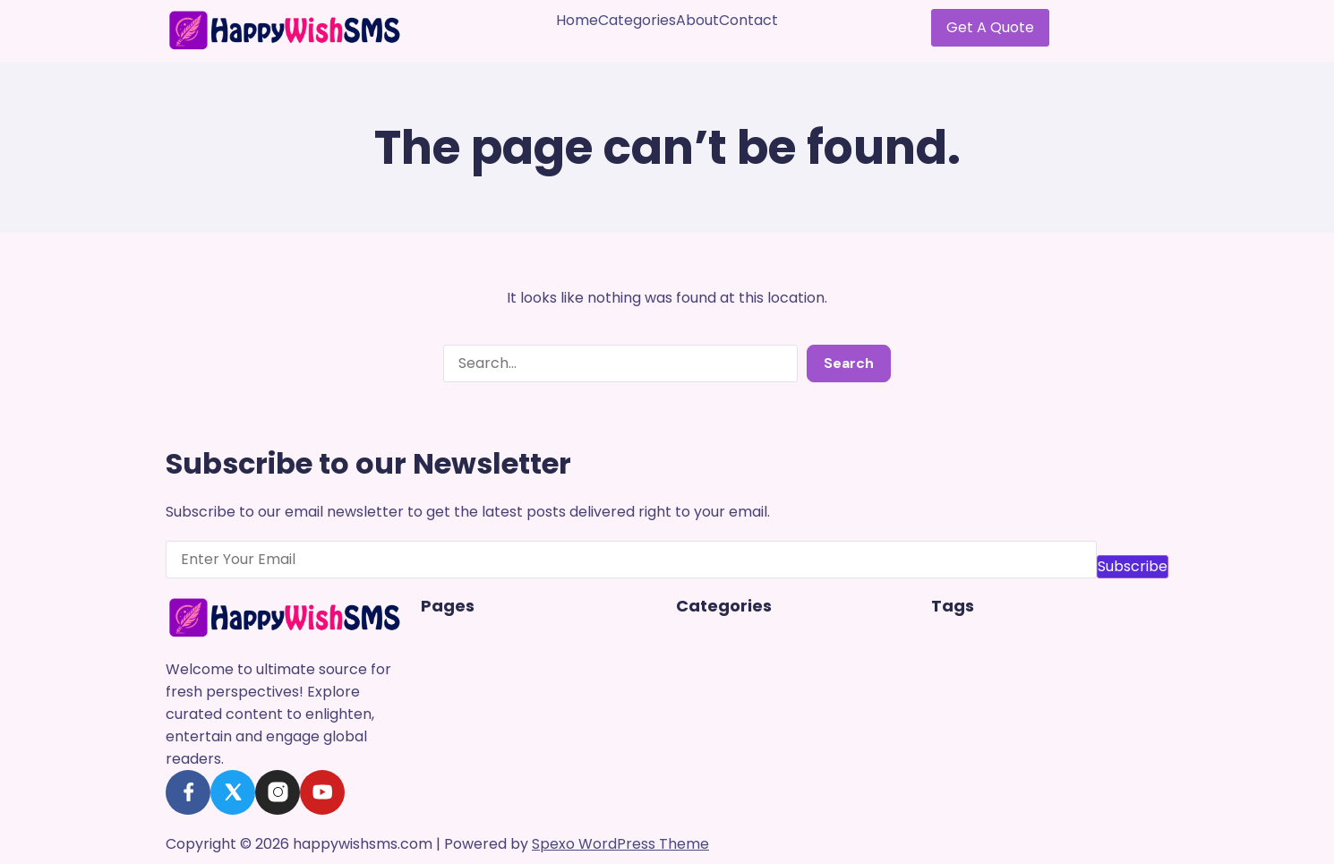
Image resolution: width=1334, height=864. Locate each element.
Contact (748, 20)
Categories (637, 20)
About (697, 20)
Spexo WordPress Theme (620, 844)
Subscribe (1132, 566)
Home (577, 20)
